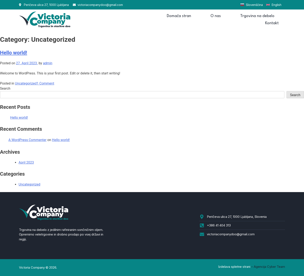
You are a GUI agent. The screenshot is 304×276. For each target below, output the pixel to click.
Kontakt (272, 23)
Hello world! (13, 53)
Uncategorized (26, 83)
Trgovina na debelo (257, 16)
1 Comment (45, 83)
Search (5, 88)
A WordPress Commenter (27, 140)
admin (47, 63)
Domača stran (179, 16)
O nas (215, 16)
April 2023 (26, 162)
